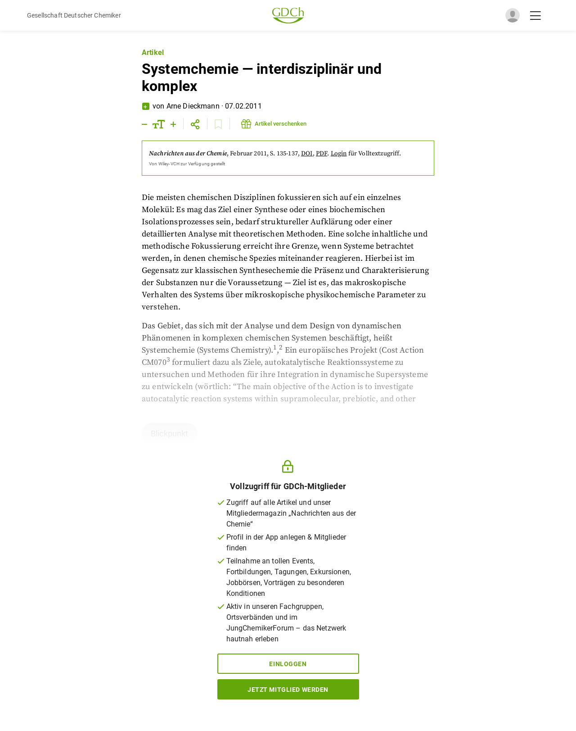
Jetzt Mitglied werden (288, 689)
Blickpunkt (170, 433)
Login (339, 154)
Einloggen (287, 663)
